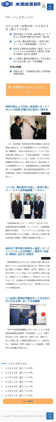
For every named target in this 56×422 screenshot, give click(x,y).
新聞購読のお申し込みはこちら (30, 90)
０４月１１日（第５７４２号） (19, 382)
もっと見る (28, 401)
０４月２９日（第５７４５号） (19, 368)
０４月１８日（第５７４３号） (19, 377)
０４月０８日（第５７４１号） (19, 386)
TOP (50, 417)
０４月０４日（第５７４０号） (19, 391)
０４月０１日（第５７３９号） (19, 395)
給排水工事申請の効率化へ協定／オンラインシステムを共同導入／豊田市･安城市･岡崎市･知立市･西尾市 (32, 51)
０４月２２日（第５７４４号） (19, 373)
